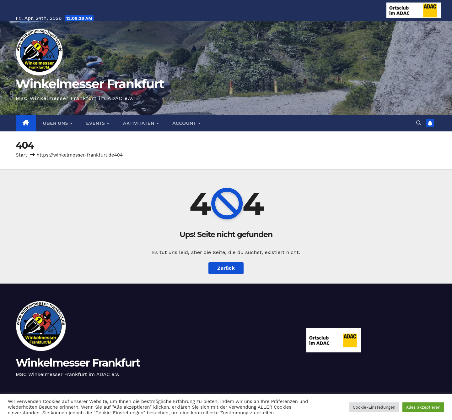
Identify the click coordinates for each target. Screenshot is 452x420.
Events (96, 123)
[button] (418, 123)
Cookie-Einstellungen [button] (374, 407)
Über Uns (56, 123)
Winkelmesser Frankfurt (90, 83)
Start (21, 155)
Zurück (226, 268)
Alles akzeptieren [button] (423, 407)
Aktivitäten (139, 123)
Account (184, 123)
